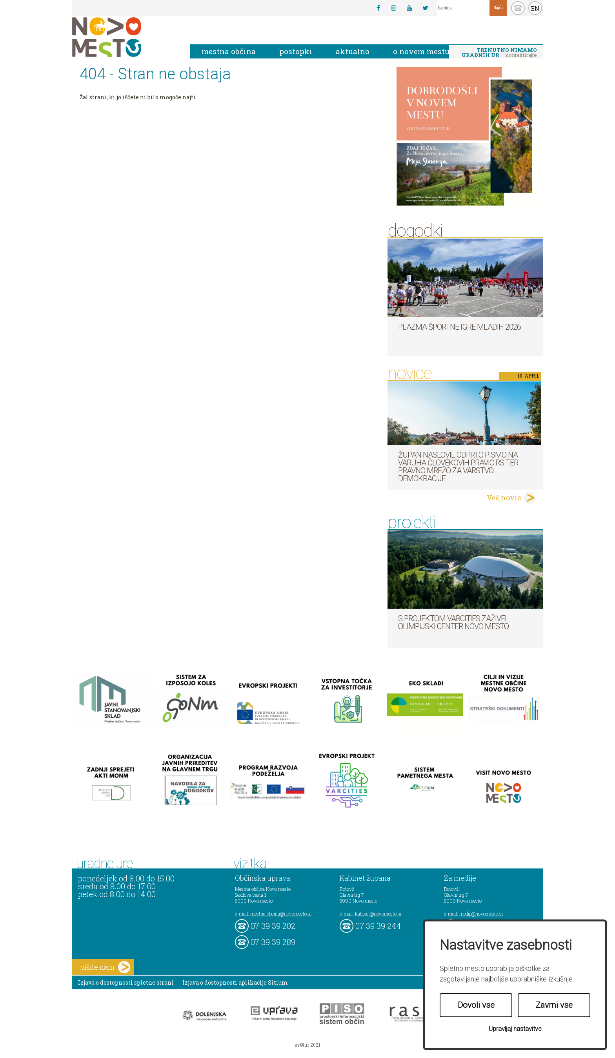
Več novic (504, 497)
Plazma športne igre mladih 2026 (459, 327)
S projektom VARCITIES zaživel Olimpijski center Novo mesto (453, 622)
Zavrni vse (554, 1005)
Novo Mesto (125, 37)
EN (535, 8)
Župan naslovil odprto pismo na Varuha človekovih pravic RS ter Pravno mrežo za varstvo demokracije (458, 466)
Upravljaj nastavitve (515, 1028)
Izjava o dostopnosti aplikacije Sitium (235, 982)
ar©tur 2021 (307, 1045)
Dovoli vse (476, 1005)
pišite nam (105, 967)
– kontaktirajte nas (499, 53)
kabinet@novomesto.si (378, 913)
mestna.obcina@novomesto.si (280, 913)
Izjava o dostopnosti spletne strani (126, 982)
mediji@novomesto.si (481, 913)
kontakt (518, 8)
